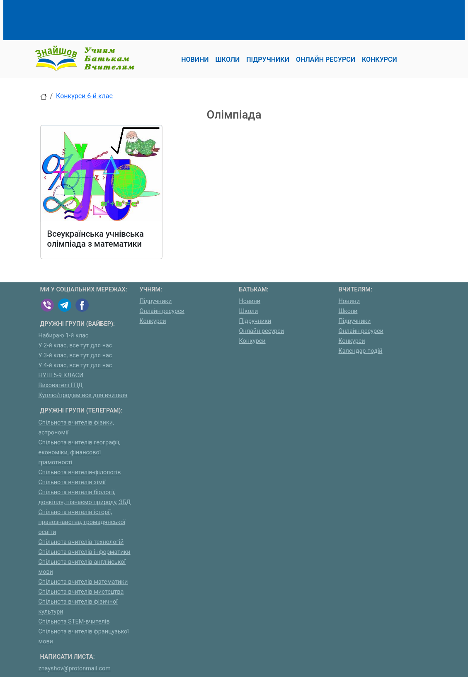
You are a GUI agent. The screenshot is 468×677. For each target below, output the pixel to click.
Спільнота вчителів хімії (72, 482)
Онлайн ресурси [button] (325, 59)
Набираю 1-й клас (64, 335)
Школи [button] (228, 59)
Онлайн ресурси (162, 311)
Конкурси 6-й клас (84, 96)
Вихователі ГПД (61, 385)
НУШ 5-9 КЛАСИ (61, 375)
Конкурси (153, 321)
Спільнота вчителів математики (83, 581)
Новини (250, 301)
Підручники (156, 301)
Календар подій (361, 350)
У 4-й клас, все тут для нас (75, 365)
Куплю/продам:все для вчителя (83, 395)
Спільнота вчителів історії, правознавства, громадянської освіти (82, 522)
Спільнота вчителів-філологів (80, 472)
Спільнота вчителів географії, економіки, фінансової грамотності (80, 452)
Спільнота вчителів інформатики (85, 552)
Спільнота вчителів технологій (81, 542)
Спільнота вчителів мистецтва (81, 591)
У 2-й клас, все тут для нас (75, 345)
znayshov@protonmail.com (75, 668)
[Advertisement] (191, 18)
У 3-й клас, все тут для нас (75, 355)
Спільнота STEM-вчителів (74, 621)
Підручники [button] (267, 59)
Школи (248, 311)
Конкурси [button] (379, 59)
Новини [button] (195, 59)
